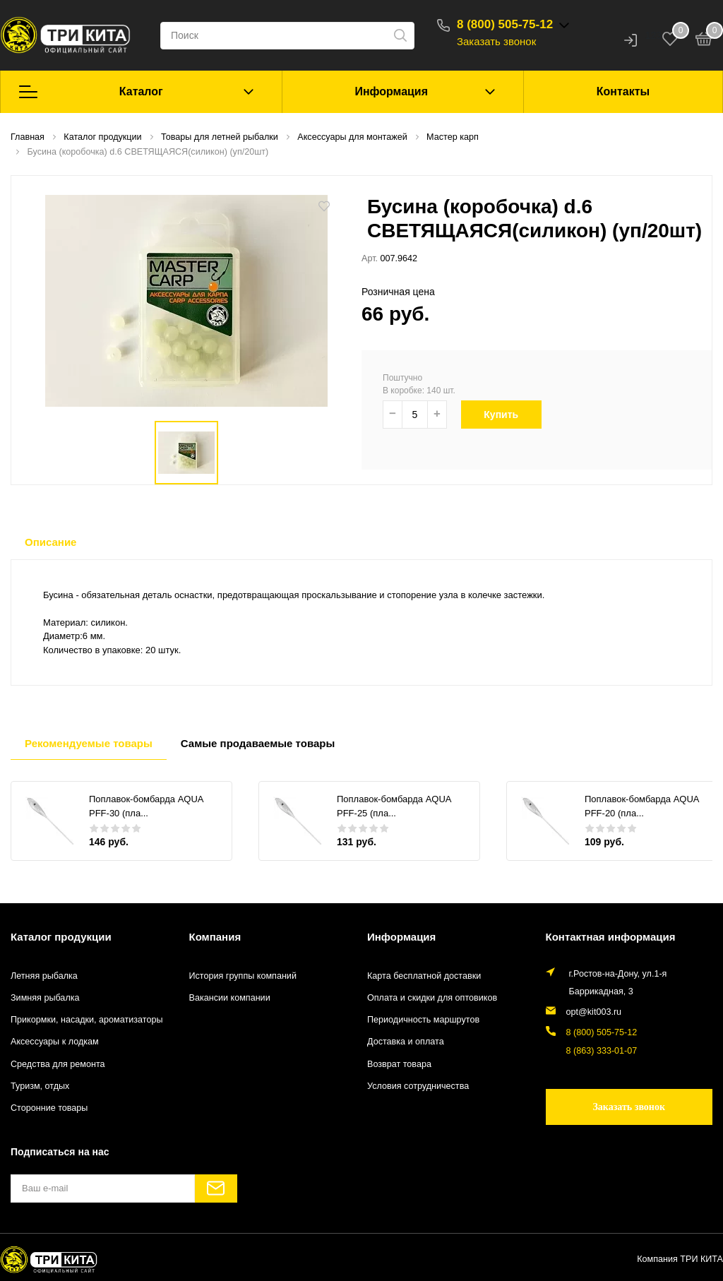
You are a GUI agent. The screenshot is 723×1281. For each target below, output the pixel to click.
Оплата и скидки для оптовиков (432, 998)
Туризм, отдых (40, 1086)
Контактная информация (611, 937)
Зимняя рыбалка (45, 998)
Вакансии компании (229, 998)
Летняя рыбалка (44, 976)
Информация (391, 91)
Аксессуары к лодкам (55, 1042)
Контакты (623, 91)
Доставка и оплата (405, 1042)
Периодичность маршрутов (423, 1020)
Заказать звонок (496, 41)
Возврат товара (399, 1064)
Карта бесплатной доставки (424, 976)
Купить (508, 414)
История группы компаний (243, 976)
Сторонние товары (49, 1108)
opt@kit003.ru (594, 1012)
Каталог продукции (61, 937)
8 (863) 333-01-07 (602, 1051)
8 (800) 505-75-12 (505, 24)
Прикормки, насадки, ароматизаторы (87, 1020)
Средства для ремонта (58, 1064)
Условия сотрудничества (418, 1086)
